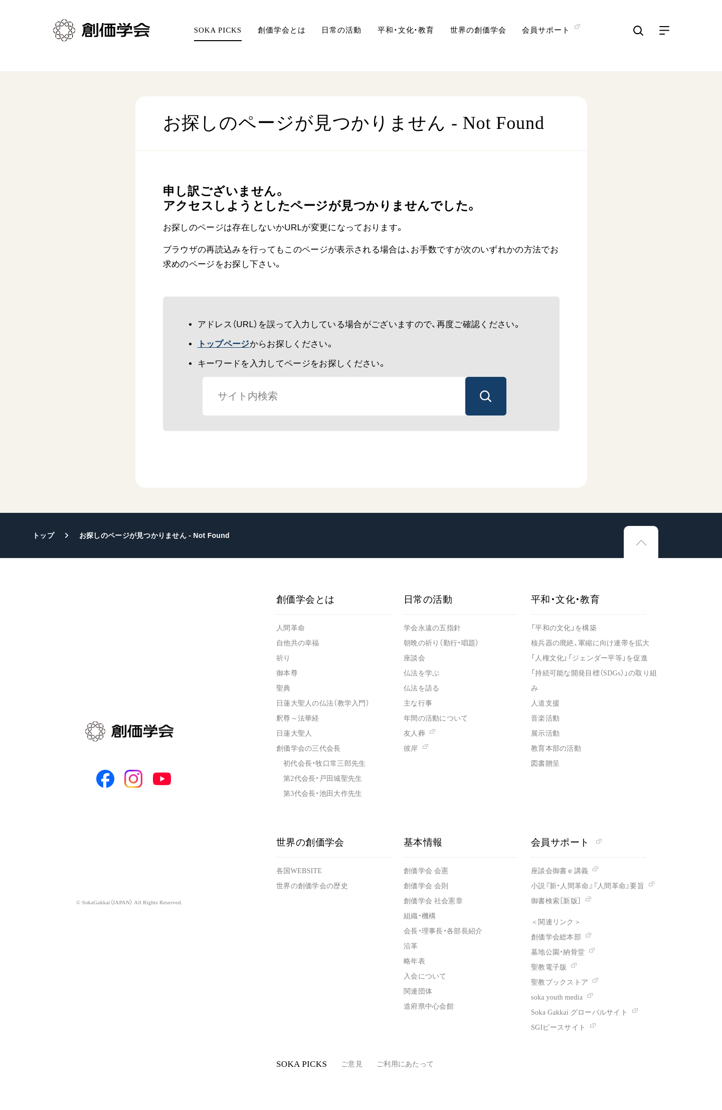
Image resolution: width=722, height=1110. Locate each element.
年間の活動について (436, 718)
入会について (425, 976)
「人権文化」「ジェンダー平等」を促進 (589, 658)
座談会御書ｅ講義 (559, 871)
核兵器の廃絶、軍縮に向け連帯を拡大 (590, 643)
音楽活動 (545, 718)
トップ (43, 535)
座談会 (414, 658)
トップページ (224, 344)
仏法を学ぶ (421, 673)
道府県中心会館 (429, 1006)
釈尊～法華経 (297, 718)
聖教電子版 (549, 967)
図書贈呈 (545, 763)
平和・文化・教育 (406, 38)
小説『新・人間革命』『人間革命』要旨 (587, 886)
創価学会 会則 (426, 886)
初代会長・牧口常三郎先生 (324, 763)
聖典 (283, 688)
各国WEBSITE (299, 871)
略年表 (414, 961)
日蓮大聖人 (294, 733)
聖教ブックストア (559, 982)
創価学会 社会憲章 (433, 901)
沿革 (411, 946)
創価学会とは (281, 38)
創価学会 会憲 (426, 871)
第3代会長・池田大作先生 (322, 793)
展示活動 (545, 733)
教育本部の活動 (556, 748)
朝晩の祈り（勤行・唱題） (441, 643)
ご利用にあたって (405, 1064)
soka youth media (557, 997)
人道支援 (545, 703)
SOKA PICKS (218, 38)
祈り (283, 658)
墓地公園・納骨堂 (558, 952)
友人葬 (414, 733)
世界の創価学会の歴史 (312, 886)
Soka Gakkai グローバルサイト (579, 1012)
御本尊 (287, 673)
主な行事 (418, 703)
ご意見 (352, 1064)
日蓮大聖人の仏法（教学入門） (323, 703)
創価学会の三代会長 (308, 748)
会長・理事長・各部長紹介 (443, 931)
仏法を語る (421, 688)
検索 (485, 396)
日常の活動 (341, 38)
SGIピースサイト (558, 1027)
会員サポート (566, 842)
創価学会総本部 (556, 937)
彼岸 (411, 748)
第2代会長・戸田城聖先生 (322, 778)
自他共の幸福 (297, 643)
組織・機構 (420, 916)
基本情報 (423, 842)
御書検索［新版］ (556, 901)
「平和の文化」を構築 (564, 628)
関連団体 (418, 991)
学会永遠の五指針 (432, 628)
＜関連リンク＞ (556, 922)
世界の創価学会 (478, 38)
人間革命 (290, 628)
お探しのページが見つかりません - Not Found (154, 535)
